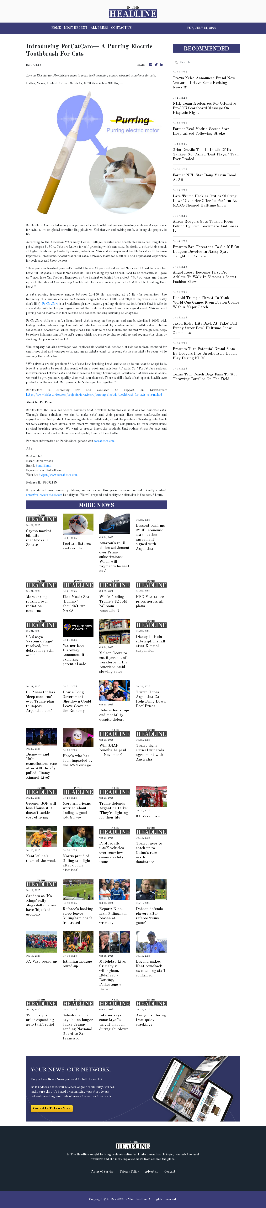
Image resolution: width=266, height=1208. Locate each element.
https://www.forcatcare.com (58, 475)
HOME (56, 27)
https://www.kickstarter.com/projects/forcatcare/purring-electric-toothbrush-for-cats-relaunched (94, 394)
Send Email (43, 465)
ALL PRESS (99, 27)
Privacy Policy (129, 1171)
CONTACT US (121, 27)
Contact (169, 1171)
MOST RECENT (76, 27)
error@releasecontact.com (44, 495)
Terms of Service (102, 1171)
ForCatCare (50, 304)
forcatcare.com (104, 441)
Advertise (151, 1171)
